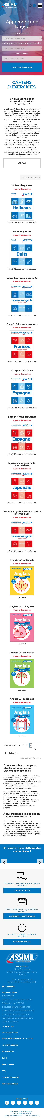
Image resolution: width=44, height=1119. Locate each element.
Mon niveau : (22, 53)
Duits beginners (22, 231)
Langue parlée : (22, 33)
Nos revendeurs (10, 1045)
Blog (4, 1058)
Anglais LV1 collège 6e (22, 606)
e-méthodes (8, 996)
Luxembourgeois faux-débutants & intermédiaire (22, 512)
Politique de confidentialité (13, 1115)
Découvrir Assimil (22, 942)
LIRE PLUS (22, 163)
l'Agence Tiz (35, 1115)
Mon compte (8, 1064)
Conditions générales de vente (21, 1113)
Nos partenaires (10, 1033)
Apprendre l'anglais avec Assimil (17, 999)
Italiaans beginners (22, 185)
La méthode (8, 1026)
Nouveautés (8, 1052)
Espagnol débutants (22, 370)
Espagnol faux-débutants (22, 417)
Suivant (13, 753)
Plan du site (14, 1111)
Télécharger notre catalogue (17, 1039)
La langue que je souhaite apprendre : (22, 43)
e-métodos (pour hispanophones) (18, 1010)
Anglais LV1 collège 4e (22, 652)
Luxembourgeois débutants (22, 278)
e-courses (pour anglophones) (16, 1007)
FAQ (4, 1071)
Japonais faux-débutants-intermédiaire (22, 464)
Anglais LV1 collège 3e (22, 699)
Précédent (10, 745)
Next (40, 862)
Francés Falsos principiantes (22, 324)
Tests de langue (10, 1084)
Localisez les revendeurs (22, 916)
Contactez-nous (22, 891)
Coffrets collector (10, 1022)
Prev (4, 862)
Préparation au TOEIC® (13, 1003)
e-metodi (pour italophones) (15, 1014)
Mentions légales (26, 1111)
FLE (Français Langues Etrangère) (17, 1018)
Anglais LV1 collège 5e (22, 560)
